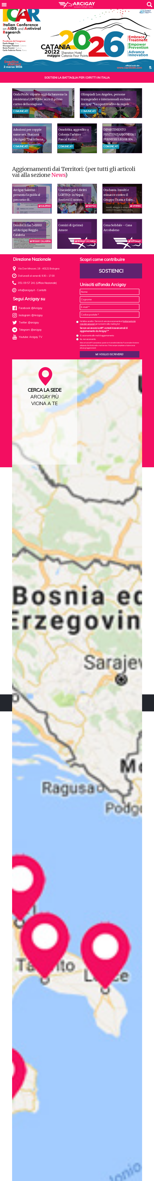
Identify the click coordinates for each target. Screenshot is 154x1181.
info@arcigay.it (26, 280)
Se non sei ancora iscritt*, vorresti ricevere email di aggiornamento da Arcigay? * (104, 320)
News (58, 165)
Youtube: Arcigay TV (30, 327)
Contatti (41, 280)
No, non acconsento (88, 329)
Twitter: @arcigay (28, 312)
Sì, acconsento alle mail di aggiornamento (97, 325)
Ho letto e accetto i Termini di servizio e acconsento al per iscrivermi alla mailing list (108, 312)
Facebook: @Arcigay (30, 298)
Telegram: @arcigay (30, 319)
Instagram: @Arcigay (30, 305)
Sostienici (111, 261)
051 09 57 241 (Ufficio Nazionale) (36, 273)
